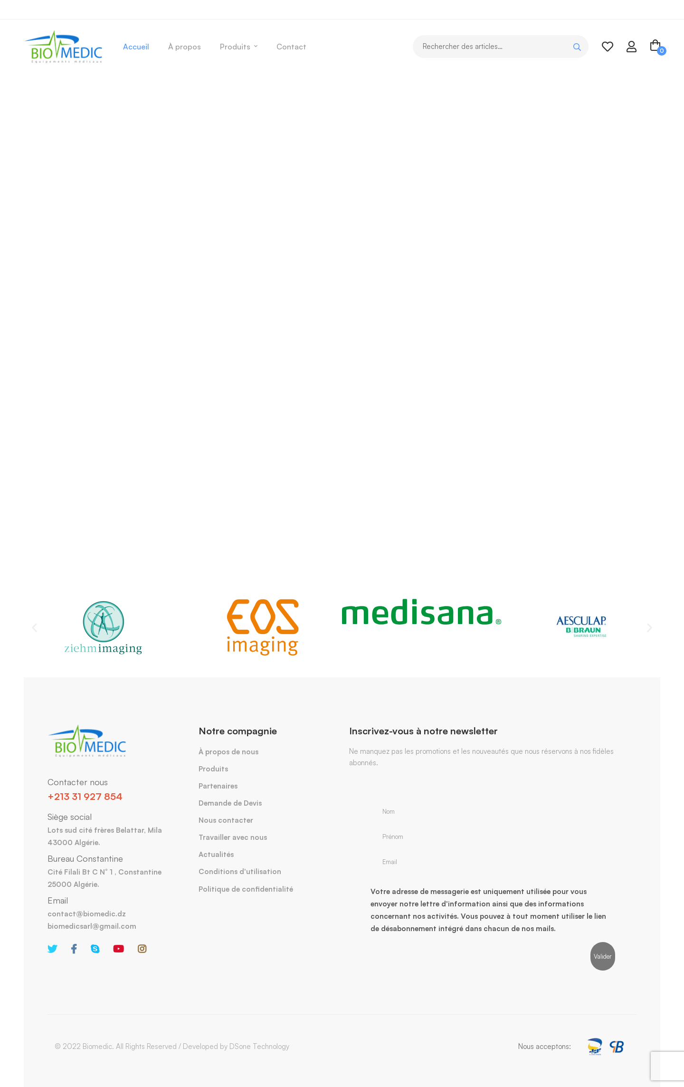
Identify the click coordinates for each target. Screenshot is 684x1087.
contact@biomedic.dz (87, 913)
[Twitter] (52, 949)
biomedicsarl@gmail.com (92, 926)
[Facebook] (74, 949)
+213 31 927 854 (85, 796)
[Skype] (95, 949)
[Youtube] (118, 949)
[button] (34, 627)
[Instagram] (142, 949)
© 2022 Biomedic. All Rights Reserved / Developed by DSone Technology (172, 1046)
